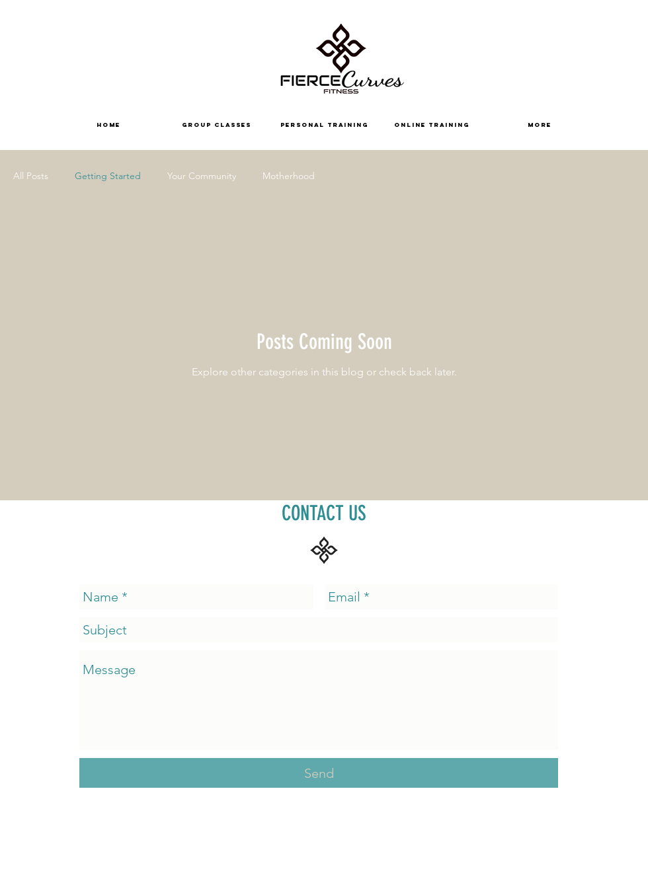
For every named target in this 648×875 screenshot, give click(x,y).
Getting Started (108, 176)
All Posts (30, 176)
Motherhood (289, 176)
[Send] (318, 773)
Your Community (201, 176)
